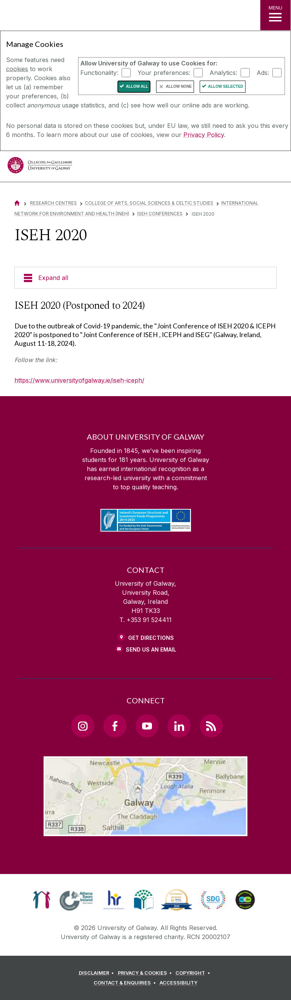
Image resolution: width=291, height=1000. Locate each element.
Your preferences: (164, 72)
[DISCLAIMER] (97, 973)
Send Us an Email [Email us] (151, 649)
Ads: (263, 72)
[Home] (17, 203)
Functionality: (99, 72)
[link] (41, 899)
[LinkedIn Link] (178, 725)
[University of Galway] (40, 167)
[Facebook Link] (114, 725)
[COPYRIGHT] (193, 973)
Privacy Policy (203, 134)
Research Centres (53, 203)
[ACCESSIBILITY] (178, 983)
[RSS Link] (211, 725)
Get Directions (151, 638)
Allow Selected (225, 86)
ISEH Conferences (160, 213)
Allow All (137, 86)
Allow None (179, 86)
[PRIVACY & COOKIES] (146, 973)
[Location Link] (145, 830)
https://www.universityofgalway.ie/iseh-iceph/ (79, 380)
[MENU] (275, 15)
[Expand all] (145, 277)
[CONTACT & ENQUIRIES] (126, 983)
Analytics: (223, 72)
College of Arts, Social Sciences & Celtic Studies (149, 203)
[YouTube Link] (147, 725)
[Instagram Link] (82, 725)
